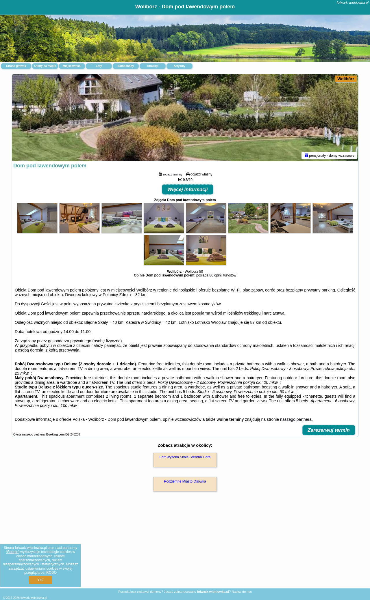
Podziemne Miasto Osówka (185, 481)
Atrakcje (152, 66)
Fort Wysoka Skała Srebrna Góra (185, 457)
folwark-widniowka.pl (353, 3)
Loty (99, 66)
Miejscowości (72, 66)
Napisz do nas (242, 591)
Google (12, 552)
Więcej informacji (187, 189)
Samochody (126, 66)
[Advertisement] (185, 546)
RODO (51, 573)
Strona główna (16, 66)
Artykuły (179, 66)
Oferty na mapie (45, 66)
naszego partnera (296, 419)
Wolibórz (345, 78)
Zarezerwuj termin (329, 430)
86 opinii (215, 275)
